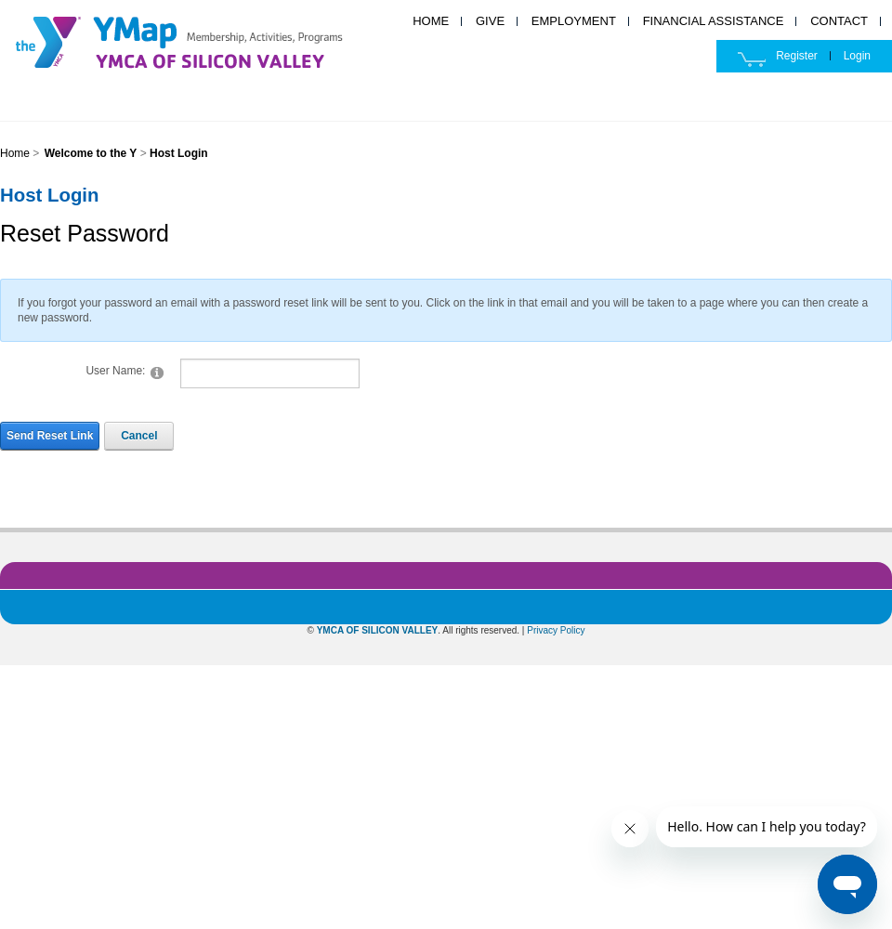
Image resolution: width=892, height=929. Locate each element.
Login (857, 55)
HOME (431, 21)
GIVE (490, 21)
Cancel (139, 435)
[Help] (157, 372)
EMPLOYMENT (573, 21)
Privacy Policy (555, 630)
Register (797, 55)
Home (15, 153)
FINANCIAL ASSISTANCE (713, 21)
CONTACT (839, 21)
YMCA (199, 39)
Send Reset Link (50, 435)
